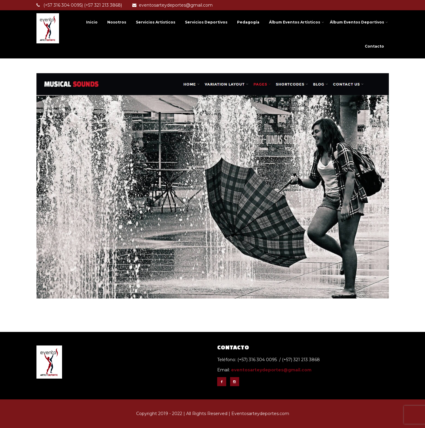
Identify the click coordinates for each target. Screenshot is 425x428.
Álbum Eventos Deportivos (359, 22)
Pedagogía (248, 22)
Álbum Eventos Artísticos (296, 22)
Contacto (374, 46)
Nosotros (116, 22)
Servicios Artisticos (155, 22)
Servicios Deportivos (206, 22)
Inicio (92, 22)
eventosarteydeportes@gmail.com (172, 5)
